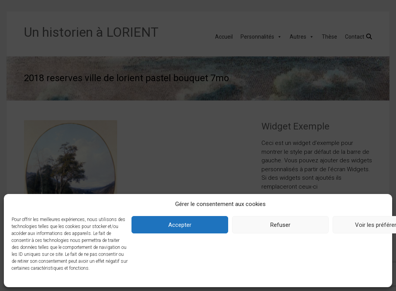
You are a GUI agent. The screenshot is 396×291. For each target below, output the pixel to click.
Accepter (179, 224)
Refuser (280, 224)
